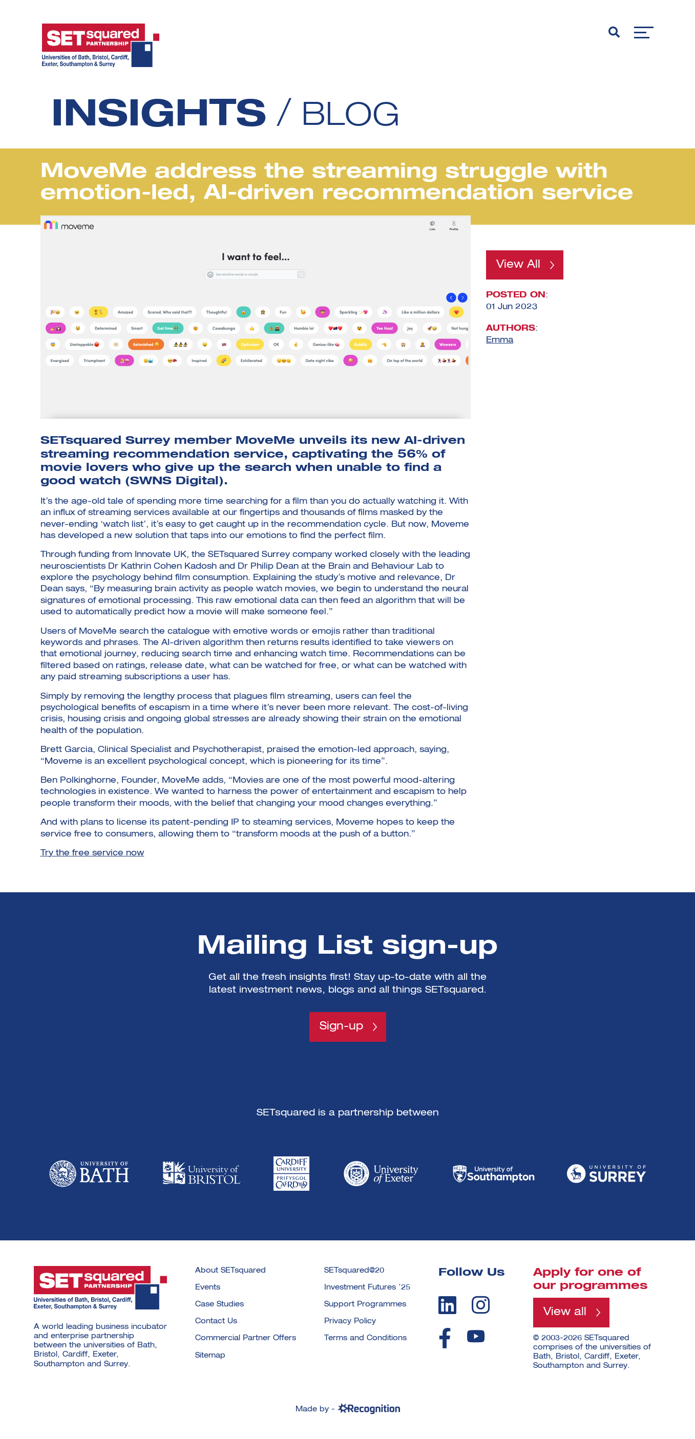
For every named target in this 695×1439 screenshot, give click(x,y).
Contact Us (216, 1321)
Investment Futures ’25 (367, 1288)
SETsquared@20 (354, 1271)
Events (207, 1288)
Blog (357, 115)
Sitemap (210, 1356)
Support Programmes (365, 1304)
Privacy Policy (350, 1321)
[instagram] (481, 1305)
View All (519, 265)
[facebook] (444, 1338)
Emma (499, 340)
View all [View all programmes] (565, 1313)
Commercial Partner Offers (245, 1339)
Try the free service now (92, 853)
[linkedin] (447, 1305)
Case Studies (219, 1304)
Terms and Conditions (365, 1339)
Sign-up (341, 1027)
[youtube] (476, 1336)
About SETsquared (230, 1271)
